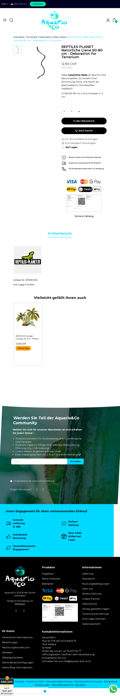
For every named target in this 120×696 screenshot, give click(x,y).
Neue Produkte (51, 578)
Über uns (87, 588)
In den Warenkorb (84, 121)
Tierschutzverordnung (95, 614)
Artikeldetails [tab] (60, 233)
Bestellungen (10, 642)
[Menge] (71, 111)
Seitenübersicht (91, 624)
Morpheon (20, 604)
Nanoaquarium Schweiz (88, 681)
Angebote (48, 573)
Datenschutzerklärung (93, 481)
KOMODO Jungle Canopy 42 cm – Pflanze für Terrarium (28, 337)
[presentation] (82, 472)
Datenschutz (89, 603)
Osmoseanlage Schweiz (59, 681)
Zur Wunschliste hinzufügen (79, 139)
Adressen (7, 652)
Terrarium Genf (35, 681)
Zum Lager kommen (94, 619)
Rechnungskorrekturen (16, 647)
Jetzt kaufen (84, 130)
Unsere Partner (91, 599)
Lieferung (87, 573)
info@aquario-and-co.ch (77, 661)
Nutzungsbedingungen (96, 583)
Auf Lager (19, 284)
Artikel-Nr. (19, 280)
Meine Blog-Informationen (17, 667)
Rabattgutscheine (12, 657)
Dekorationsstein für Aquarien (68, 685)
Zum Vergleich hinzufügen (78, 143)
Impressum (88, 578)
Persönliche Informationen (17, 637)
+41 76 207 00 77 (71, 651)
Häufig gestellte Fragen (95, 609)
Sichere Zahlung (91, 593)
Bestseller (47, 583)
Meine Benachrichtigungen (18, 662)
